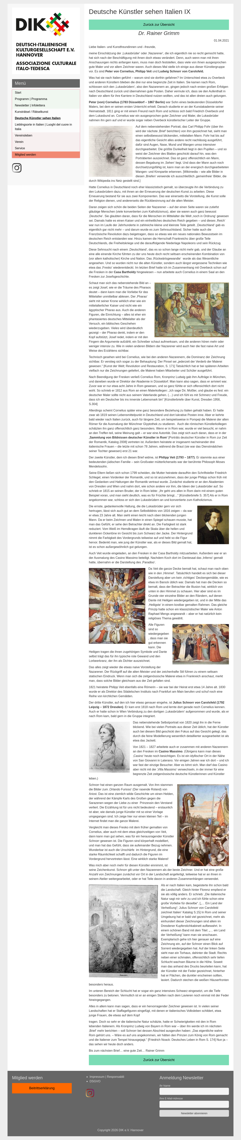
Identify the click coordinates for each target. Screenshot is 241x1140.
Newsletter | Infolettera (30, 105)
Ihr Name (164, 1085)
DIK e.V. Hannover (131, 1130)
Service (20, 148)
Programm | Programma (31, 99)
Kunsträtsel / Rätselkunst (31, 111)
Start (18, 92)
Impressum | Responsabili (107, 1076)
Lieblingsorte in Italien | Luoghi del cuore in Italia (43, 127)
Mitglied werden (25, 154)
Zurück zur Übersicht (159, 25)
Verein (19, 141)
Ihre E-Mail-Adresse (171, 1098)
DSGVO (95, 1081)
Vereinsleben (23, 135)
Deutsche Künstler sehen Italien (38, 118)
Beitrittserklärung (42, 1088)
